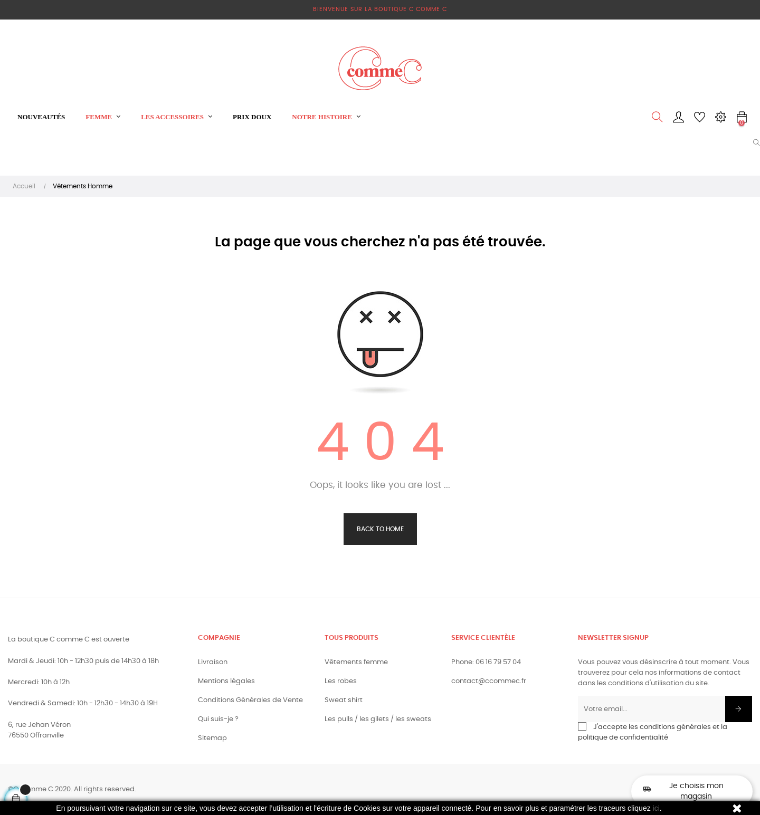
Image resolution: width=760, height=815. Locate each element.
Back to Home (380, 529)
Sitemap (212, 738)
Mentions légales (226, 681)
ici (656, 808)
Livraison (212, 662)
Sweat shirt (344, 700)
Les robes (341, 681)
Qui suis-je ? (218, 719)
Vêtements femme (356, 662)
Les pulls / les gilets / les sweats (378, 719)
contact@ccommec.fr (488, 681)
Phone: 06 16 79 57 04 (486, 662)
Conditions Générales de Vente (250, 700)
